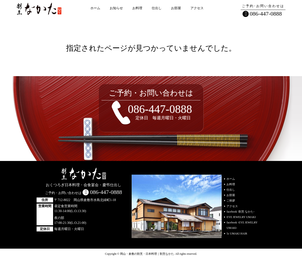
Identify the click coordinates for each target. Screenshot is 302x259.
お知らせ (116, 8)
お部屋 (176, 8)
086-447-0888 (266, 14)
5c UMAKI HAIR (236, 233)
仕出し (157, 8)
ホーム (95, 8)
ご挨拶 (230, 200)
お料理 (137, 8)
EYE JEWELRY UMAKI (241, 217)
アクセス (197, 8)
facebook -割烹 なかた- (240, 211)
